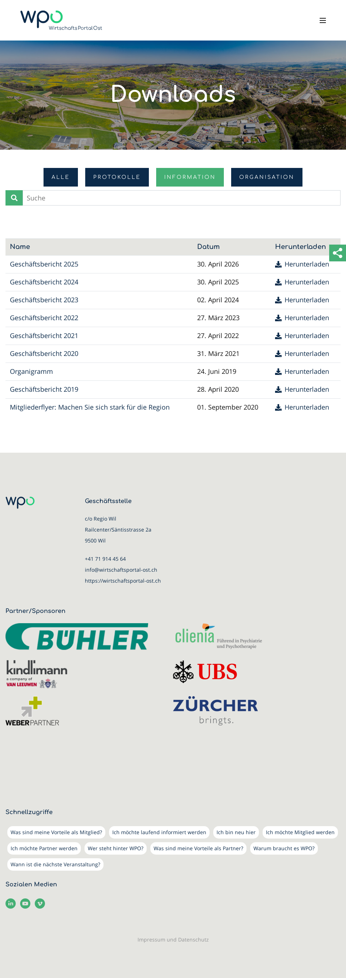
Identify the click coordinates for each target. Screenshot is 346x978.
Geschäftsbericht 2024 (44, 281)
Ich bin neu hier (236, 832)
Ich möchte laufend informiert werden (159, 832)
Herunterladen (307, 264)
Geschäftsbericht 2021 (44, 335)
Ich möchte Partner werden (44, 848)
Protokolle (117, 177)
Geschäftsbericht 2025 (44, 264)
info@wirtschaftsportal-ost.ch (121, 569)
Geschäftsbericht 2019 (44, 389)
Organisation (266, 177)
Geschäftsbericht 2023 (44, 299)
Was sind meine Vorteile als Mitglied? (56, 832)
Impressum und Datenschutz (173, 939)
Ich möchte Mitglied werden (300, 832)
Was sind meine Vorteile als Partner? (198, 848)
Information (190, 177)
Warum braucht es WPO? (284, 848)
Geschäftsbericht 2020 (44, 353)
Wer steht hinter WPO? (115, 848)
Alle (61, 177)
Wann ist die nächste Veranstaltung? (55, 864)
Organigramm (31, 371)
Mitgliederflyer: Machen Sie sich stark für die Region (90, 407)
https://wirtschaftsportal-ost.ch (123, 580)
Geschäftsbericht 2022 (44, 317)
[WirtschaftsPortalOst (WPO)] (61, 20)
